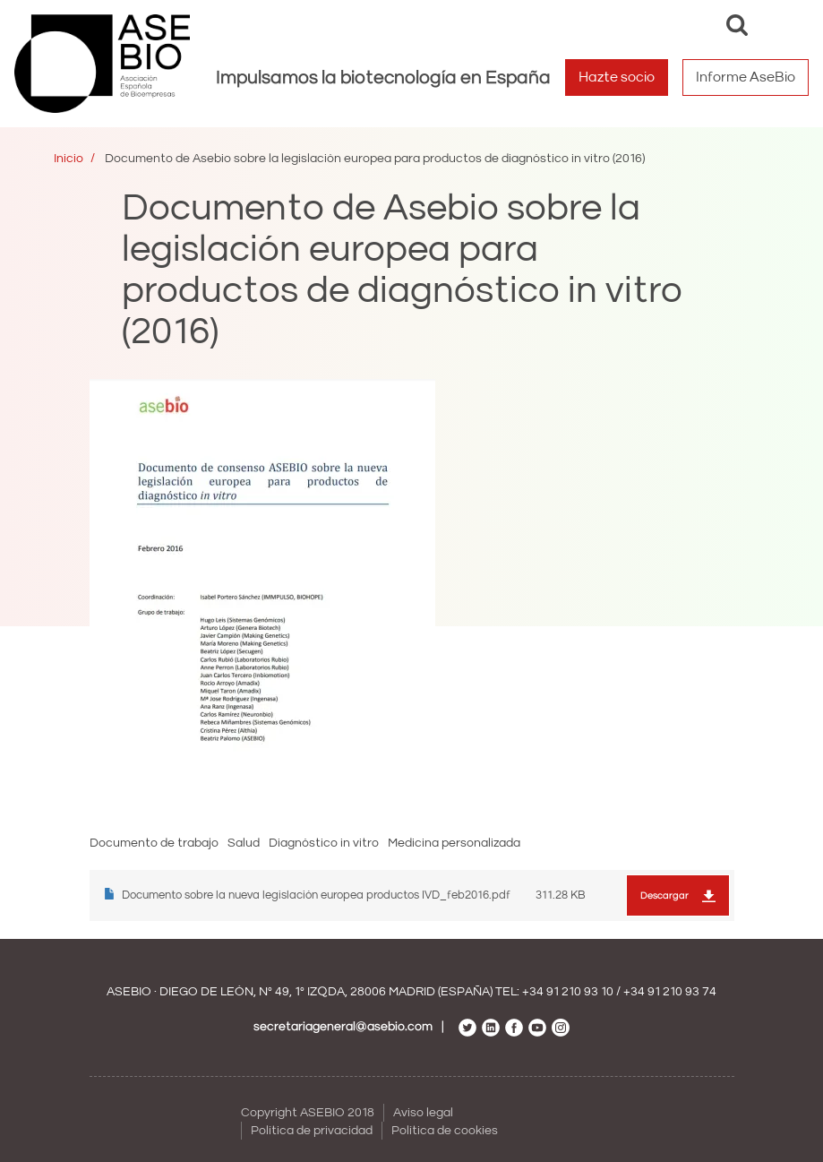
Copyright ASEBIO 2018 (307, 1112)
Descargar (664, 895)
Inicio (68, 158)
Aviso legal (423, 1112)
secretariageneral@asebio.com (343, 1026)
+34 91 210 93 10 (567, 992)
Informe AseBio (745, 77)
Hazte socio (617, 77)
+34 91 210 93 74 (669, 992)
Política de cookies (444, 1130)
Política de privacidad (312, 1130)
